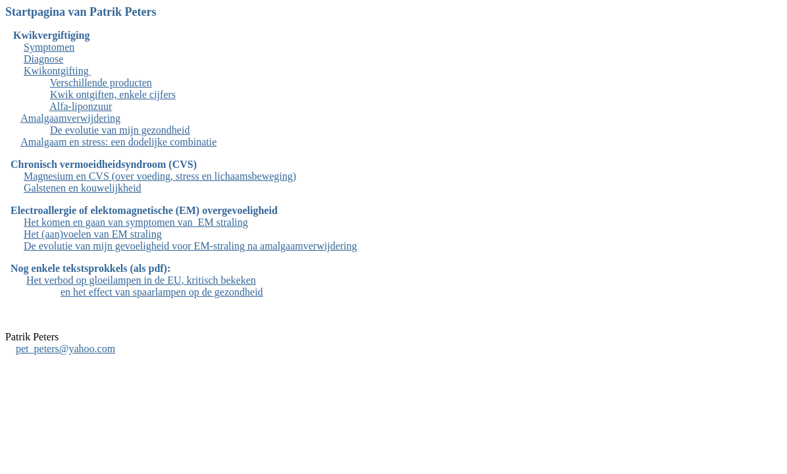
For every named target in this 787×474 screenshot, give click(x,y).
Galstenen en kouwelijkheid (82, 188)
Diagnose (43, 59)
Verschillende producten (101, 82)
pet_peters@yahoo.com (65, 348)
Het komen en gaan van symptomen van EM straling (136, 222)
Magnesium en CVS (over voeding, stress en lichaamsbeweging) (160, 176)
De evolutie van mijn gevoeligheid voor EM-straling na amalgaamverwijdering (190, 245)
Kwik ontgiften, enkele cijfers (113, 94)
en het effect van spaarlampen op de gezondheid (162, 292)
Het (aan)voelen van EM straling (93, 234)
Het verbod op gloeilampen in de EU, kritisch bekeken (141, 280)
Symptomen (49, 47)
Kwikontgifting (57, 70)
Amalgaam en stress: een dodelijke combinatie (118, 141)
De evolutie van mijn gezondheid (120, 130)
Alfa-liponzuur (80, 106)
